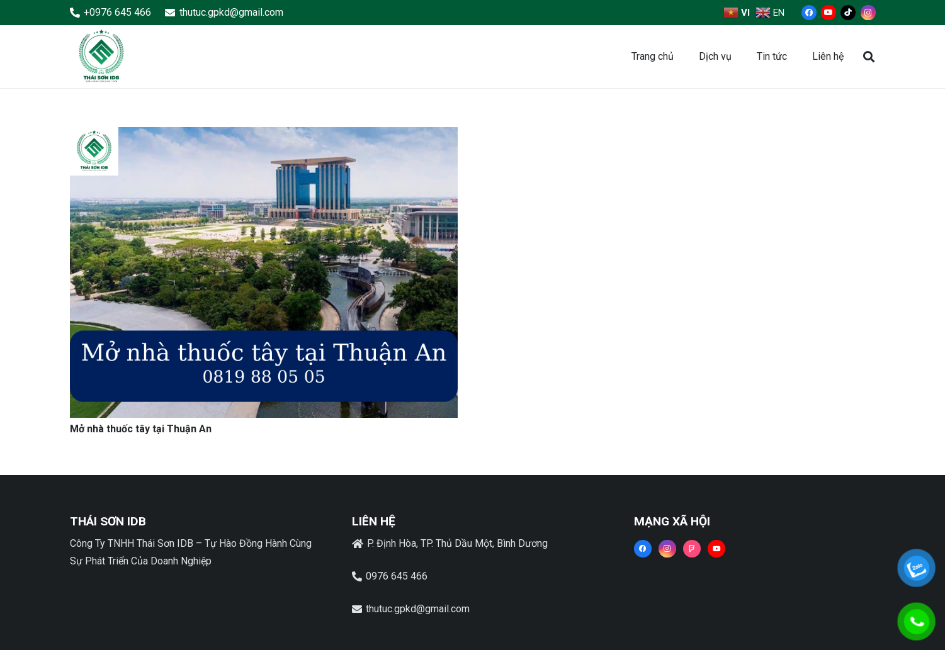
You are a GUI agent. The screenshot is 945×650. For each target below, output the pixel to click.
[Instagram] (868, 12)
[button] (868, 57)
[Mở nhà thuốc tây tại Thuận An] (264, 136)
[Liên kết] (101, 56)
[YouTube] (828, 12)
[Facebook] (809, 12)
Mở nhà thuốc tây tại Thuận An (141, 429)
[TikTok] (848, 12)
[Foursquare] (692, 549)
